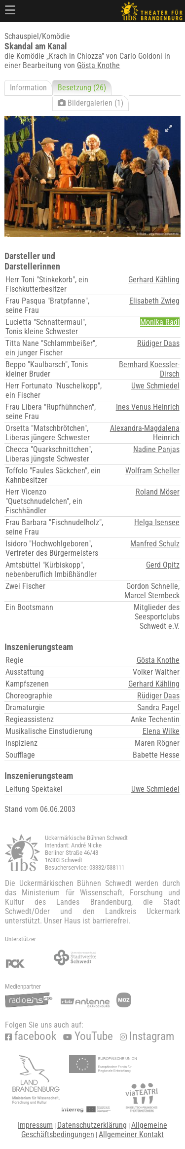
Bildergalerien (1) (90, 103)
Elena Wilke (161, 731)
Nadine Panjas (156, 449)
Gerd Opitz (163, 565)
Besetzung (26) (82, 87)
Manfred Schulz (155, 543)
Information (28, 87)
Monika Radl (160, 322)
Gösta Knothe (98, 65)
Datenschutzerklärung (92, 1125)
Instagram (147, 1036)
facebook (30, 1036)
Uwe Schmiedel (155, 385)
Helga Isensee (157, 522)
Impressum (35, 1125)
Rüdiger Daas (158, 343)
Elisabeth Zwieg (154, 301)
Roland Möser (158, 492)
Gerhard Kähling (154, 279)
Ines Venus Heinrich (148, 407)
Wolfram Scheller (152, 470)
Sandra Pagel (158, 707)
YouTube (88, 1036)
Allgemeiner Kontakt (131, 1134)
